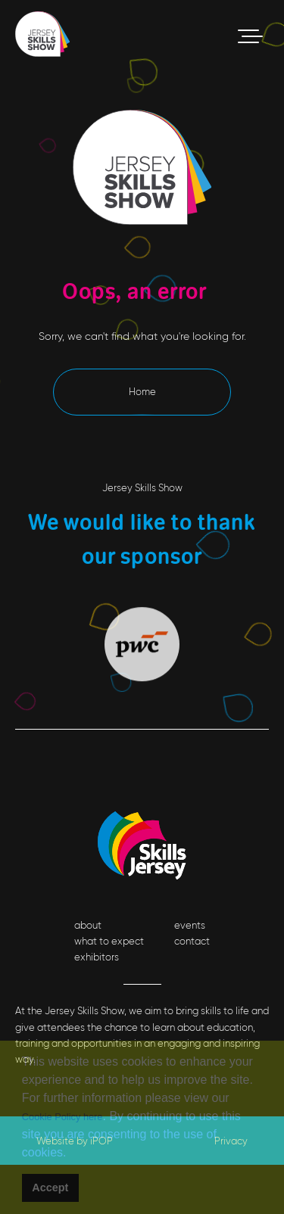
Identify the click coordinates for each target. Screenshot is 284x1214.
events (189, 925)
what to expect (109, 941)
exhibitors (96, 957)
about (87, 925)
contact (192, 941)
